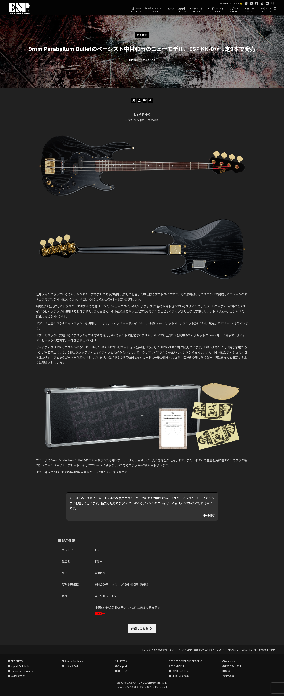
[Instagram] (139, 100)
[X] (133, 100)
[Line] (144, 100)
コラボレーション (216, 10)
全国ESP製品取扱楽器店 (110, 607)
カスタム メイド (153, 10)
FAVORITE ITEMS (231, 3)
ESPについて (266, 10)
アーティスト (196, 10)
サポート (234, 10)
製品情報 (136, 10)
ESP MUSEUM (178, 666)
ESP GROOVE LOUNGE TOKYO (187, 661)
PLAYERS (122, 661)
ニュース (169, 10)
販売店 (182, 10)
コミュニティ (249, 10)
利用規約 (229, 675)
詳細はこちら (139, 628)
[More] (150, 100)
